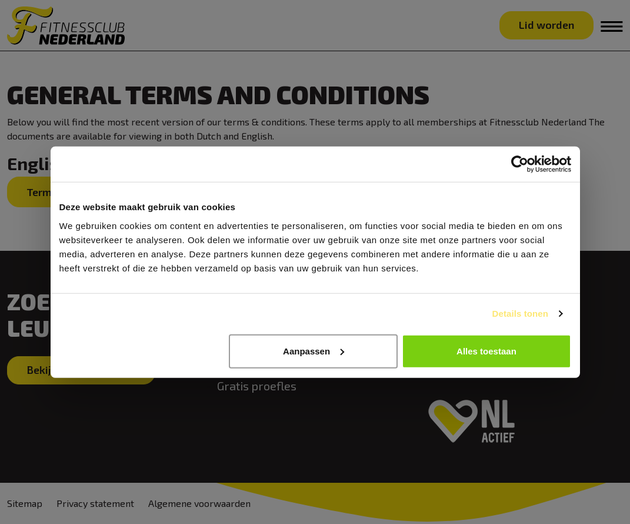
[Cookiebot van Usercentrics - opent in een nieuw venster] (519, 164)
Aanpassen (313, 351)
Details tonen (520, 314)
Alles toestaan (486, 351)
